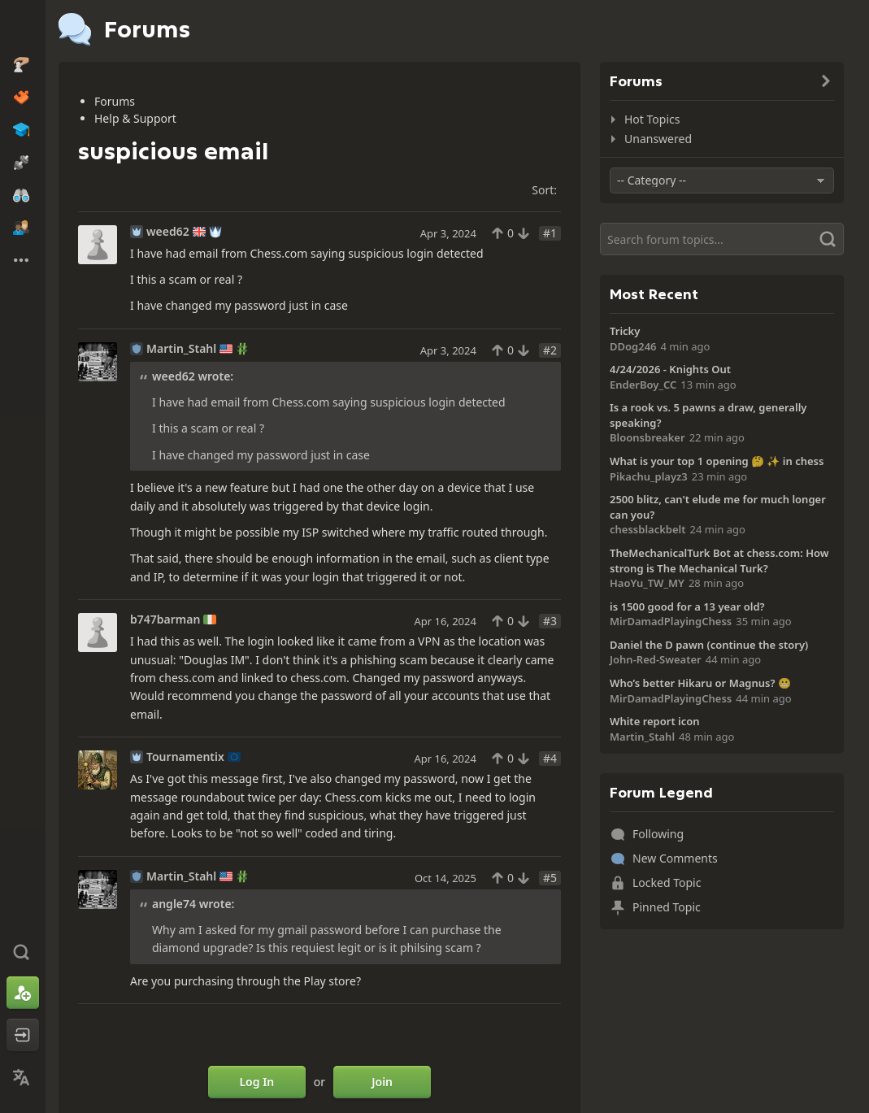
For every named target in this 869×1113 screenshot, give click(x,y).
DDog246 (633, 346)
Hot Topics (652, 119)
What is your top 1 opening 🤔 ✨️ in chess (716, 461)
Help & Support (135, 118)
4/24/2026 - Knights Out (670, 369)
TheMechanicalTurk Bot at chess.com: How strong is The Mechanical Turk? (719, 561)
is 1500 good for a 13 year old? (687, 606)
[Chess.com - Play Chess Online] (23, 28)
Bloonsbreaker (647, 437)
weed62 (167, 231)
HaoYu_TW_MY (647, 583)
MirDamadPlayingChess (671, 621)
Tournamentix (185, 756)
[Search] (722, 239)
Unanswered (658, 138)
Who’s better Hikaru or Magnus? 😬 (700, 683)
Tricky (625, 331)
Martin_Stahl (181, 348)
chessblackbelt (648, 529)
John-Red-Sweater (656, 659)
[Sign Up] (23, 992)
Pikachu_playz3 (649, 476)
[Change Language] (23, 1077)
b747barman (165, 619)
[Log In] (23, 1035)
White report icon (655, 721)
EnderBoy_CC (643, 384)
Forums (114, 101)
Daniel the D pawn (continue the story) (709, 644)
